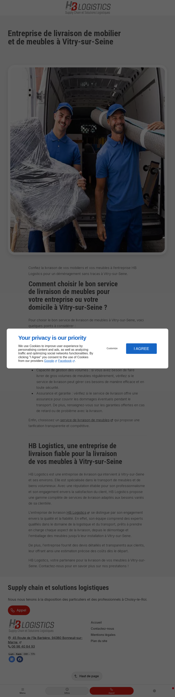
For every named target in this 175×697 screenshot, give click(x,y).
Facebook (65, 360)
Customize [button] (112, 348)
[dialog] (87, 348)
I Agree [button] (141, 348)
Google (49, 360)
